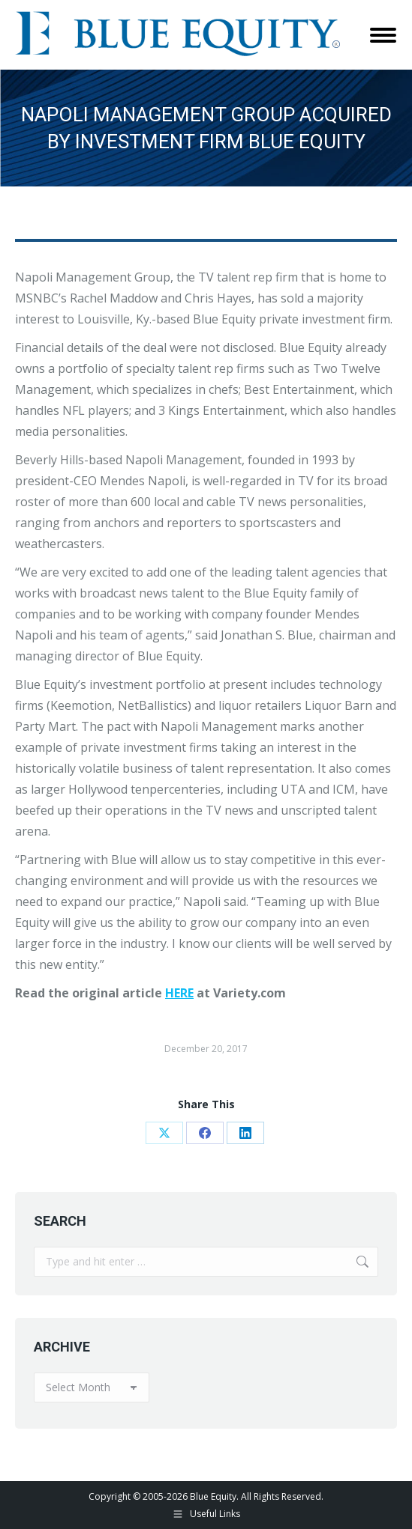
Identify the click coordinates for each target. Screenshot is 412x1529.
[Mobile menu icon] (383, 35)
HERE (179, 993)
